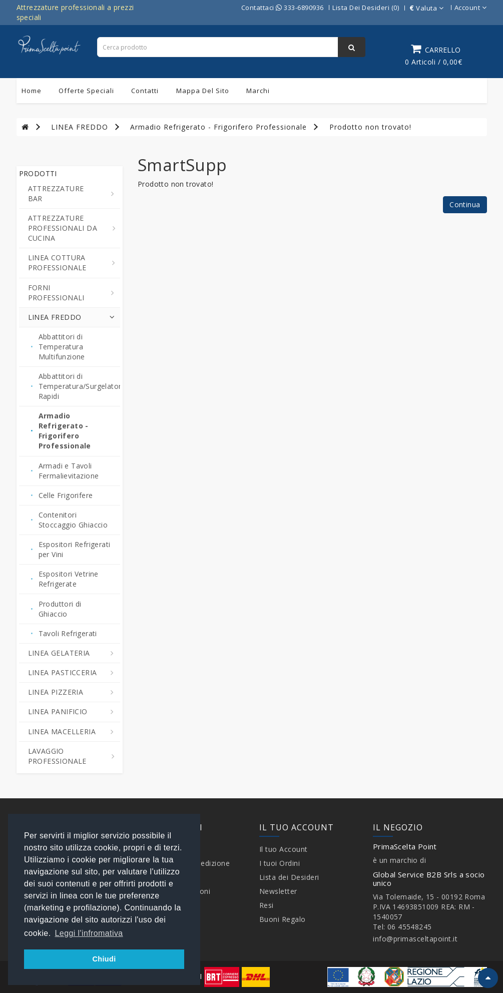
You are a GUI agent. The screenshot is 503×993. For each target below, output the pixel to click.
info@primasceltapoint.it (415, 938)
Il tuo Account (283, 849)
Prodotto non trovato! (370, 127)
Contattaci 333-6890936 (282, 7)
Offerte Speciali (86, 90)
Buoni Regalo (282, 919)
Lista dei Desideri (289, 877)
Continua (464, 204)
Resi (266, 905)
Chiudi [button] (104, 959)
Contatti (145, 90)
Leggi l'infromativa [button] (89, 933)
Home (32, 90)
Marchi (258, 90)
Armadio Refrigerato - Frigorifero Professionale (218, 127)
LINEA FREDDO (79, 127)
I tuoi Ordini (279, 863)
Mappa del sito (202, 90)
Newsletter (278, 891)
